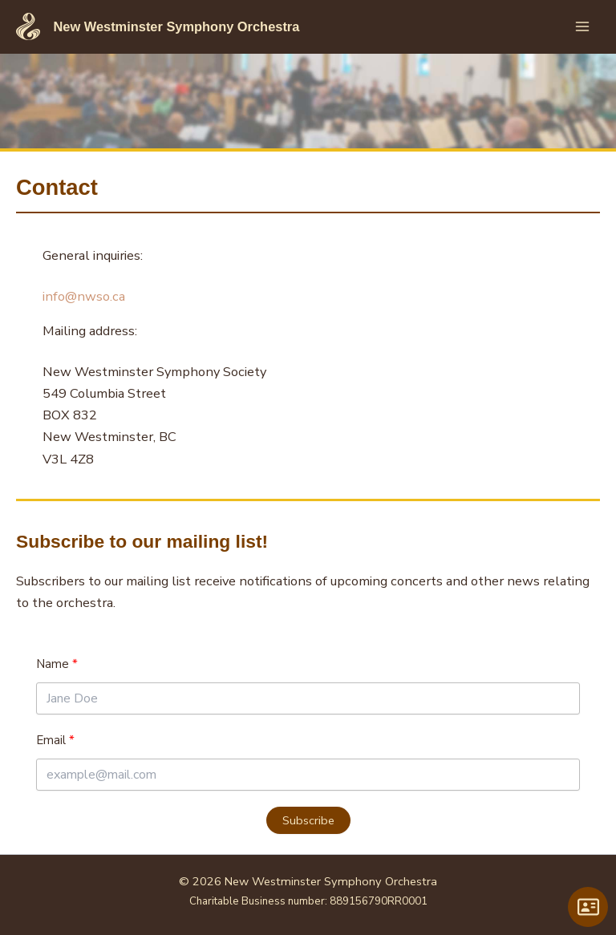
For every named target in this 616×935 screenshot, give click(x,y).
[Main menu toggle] (582, 27)
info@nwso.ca (84, 296)
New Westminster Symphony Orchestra (176, 26)
